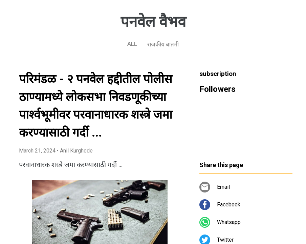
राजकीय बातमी (163, 44)
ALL (132, 43)
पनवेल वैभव (153, 21)
